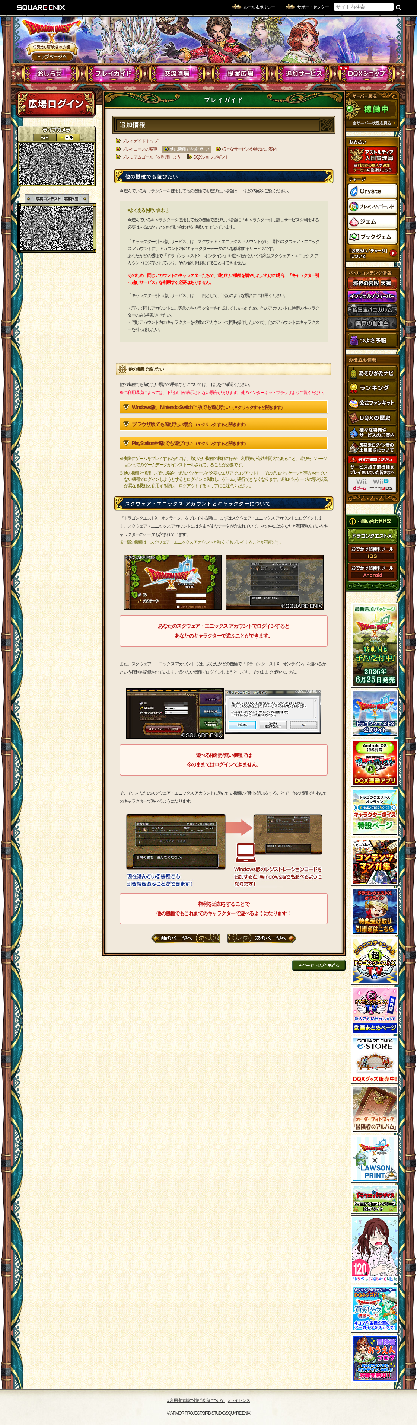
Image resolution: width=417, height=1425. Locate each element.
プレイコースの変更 (139, 149)
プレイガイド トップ (139, 141)
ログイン (55, 104)
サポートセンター (312, 7)
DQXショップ (367, 73)
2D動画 (44, 137)
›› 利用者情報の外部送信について (196, 1400)
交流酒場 (177, 73)
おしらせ (50, 73)
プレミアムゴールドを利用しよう (151, 157)
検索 (399, 7)
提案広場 (240, 73)
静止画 (68, 137)
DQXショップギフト (211, 157)
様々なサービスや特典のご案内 (249, 149)
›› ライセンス (239, 1400)
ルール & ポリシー (259, 7)
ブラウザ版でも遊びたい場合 (190, 424)
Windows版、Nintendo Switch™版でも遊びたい (208, 407)
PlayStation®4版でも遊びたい (190, 443)
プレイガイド (114, 73)
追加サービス (304, 73)
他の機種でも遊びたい (189, 149)
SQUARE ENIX (41, 7)
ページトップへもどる (319, 965)
